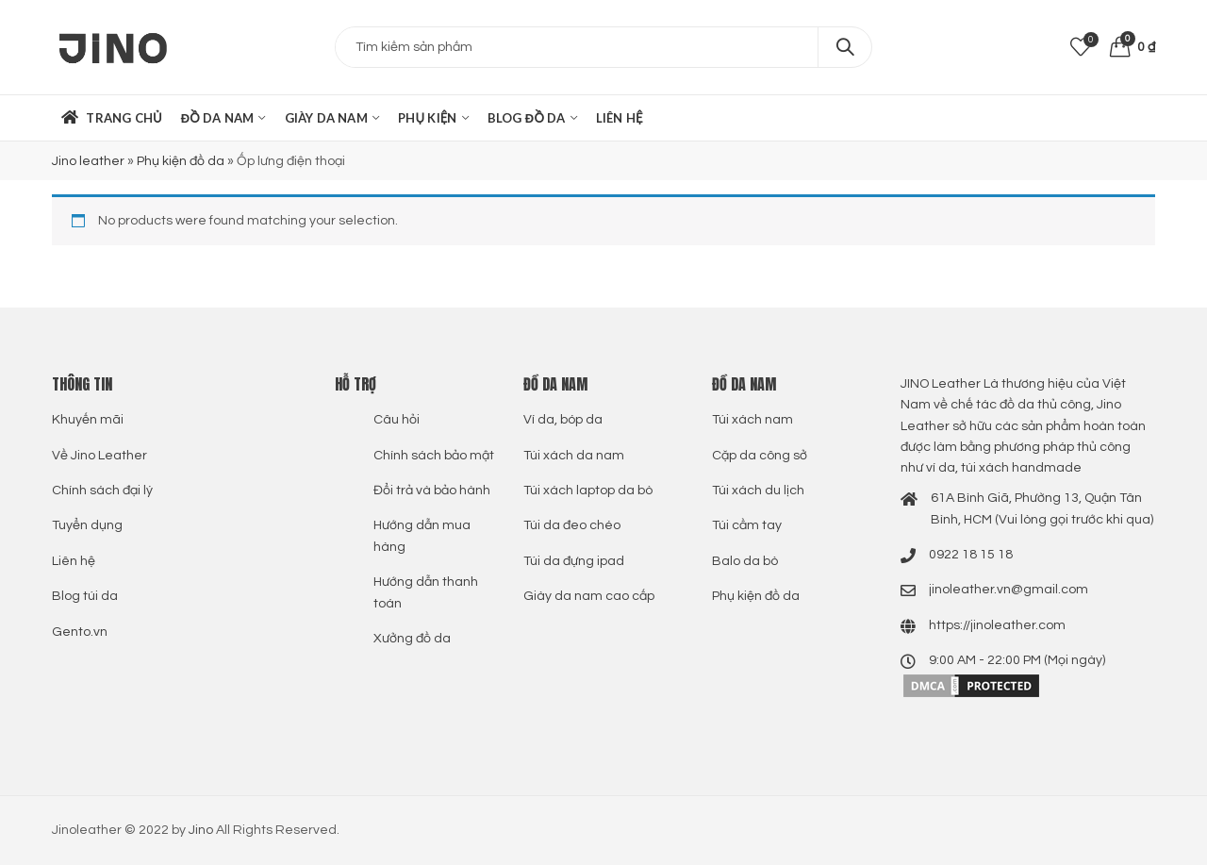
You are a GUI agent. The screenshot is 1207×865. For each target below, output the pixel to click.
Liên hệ (73, 561)
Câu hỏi (396, 419)
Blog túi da (85, 596)
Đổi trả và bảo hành (431, 490)
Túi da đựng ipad (573, 561)
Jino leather (88, 161)
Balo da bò (745, 561)
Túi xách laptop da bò (588, 490)
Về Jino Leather (99, 455)
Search (845, 47)
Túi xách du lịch (758, 490)
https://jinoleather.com (997, 625)
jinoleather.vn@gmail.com (1008, 589)
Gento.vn (79, 632)
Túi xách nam (752, 419)
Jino (201, 830)
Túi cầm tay (747, 525)
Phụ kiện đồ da (180, 161)
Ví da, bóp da (563, 419)
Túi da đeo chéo (571, 525)
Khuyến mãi (88, 419)
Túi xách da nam (573, 455)
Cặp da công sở (759, 455)
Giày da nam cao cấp (588, 596)
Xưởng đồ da (412, 638)
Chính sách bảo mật (433, 455)
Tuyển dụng (87, 525)
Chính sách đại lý (102, 490)
